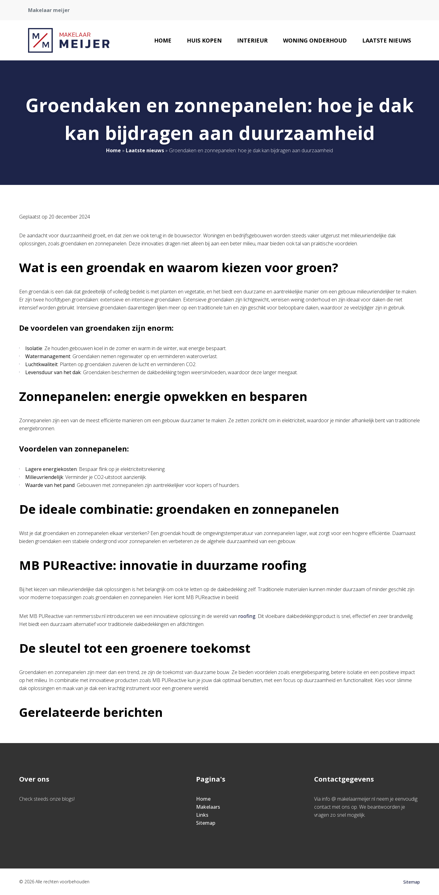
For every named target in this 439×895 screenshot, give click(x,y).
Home (162, 40)
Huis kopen (204, 40)
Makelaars (208, 806)
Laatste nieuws (386, 40)
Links (202, 814)
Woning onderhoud (315, 40)
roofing (247, 616)
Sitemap (205, 822)
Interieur (252, 40)
